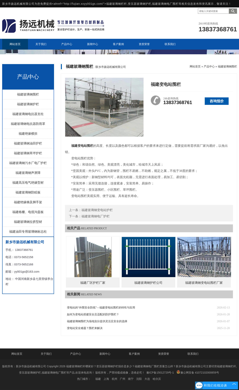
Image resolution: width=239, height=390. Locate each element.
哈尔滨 (157, 378)
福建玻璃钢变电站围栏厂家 (204, 282)
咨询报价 (217, 101)
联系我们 (193, 353)
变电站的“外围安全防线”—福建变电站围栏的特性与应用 (101, 307)
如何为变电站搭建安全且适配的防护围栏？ (93, 314)
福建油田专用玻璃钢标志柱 (28, 231)
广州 (122, 378)
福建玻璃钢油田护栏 (28, 143)
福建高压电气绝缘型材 (28, 182)
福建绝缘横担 (28, 133)
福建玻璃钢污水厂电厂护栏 (28, 163)
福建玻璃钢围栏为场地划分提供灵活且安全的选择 (97, 321)
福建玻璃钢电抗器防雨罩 (28, 123)
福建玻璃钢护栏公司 (148, 282)
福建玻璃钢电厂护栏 (95, 216)
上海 (106, 378)
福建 (98, 378)
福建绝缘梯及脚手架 (28, 202)
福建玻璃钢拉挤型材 (28, 221)
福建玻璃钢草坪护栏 (28, 153)
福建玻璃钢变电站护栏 (97, 210)
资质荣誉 (163, 353)
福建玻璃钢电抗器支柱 (28, 114)
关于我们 (46, 353)
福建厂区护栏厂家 (92, 282)
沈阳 (139, 378)
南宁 (130, 378)
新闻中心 (104, 353)
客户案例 (134, 353)
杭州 (114, 378)
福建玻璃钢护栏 (28, 104)
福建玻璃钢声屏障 (28, 172)
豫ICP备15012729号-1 (160, 372)
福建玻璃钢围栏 (28, 94)
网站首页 (195, 66)
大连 (147, 378)
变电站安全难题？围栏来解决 (85, 328)
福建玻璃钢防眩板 (28, 192)
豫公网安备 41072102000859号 (198, 372)
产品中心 (209, 66)
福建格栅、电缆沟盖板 (28, 212)
